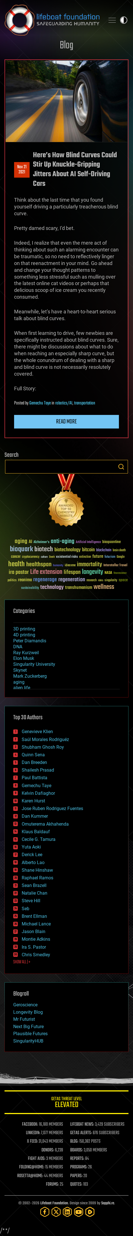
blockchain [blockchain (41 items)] (103, 550)
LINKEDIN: (33, 1133)
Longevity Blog (28, 1012)
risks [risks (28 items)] (100, 580)
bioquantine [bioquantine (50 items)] (111, 541)
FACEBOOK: (30, 1124)
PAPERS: (76, 1176)
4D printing (24, 635)
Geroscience (25, 1004)
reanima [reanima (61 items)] (25, 580)
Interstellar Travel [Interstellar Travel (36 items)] (115, 565)
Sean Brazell (34, 885)
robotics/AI (63, 403)
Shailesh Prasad (38, 770)
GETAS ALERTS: (81, 1133)
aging (19, 682)
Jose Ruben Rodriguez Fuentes (52, 808)
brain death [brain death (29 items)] (119, 550)
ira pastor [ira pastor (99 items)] (19, 572)
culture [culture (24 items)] (44, 557)
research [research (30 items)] (92, 580)
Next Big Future (28, 1026)
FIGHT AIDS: (36, 1158)
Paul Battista (34, 777)
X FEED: (32, 1141)
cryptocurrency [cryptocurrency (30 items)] (30, 557)
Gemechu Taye (40, 403)
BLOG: (74, 1141)
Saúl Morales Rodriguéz (45, 739)
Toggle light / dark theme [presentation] (123, 20)
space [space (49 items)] (123, 580)
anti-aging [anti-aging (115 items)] (62, 541)
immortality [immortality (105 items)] (89, 564)
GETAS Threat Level (66, 1103)
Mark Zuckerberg (30, 676)
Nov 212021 (21, 170)
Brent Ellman (34, 916)
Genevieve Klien (37, 731)
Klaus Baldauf (36, 831)
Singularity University (34, 664)
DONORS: (47, 1150)
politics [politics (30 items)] (12, 580)
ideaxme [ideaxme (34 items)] (70, 566)
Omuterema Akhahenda (45, 824)
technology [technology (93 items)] (52, 587)
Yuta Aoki (31, 847)
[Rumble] (89, 1212)
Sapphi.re (107, 1203)
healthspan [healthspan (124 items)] (39, 564)
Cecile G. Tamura (39, 839)
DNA (17, 646)
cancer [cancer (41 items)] (16, 557)
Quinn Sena (33, 754)
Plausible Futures (30, 1033)
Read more (66, 422)
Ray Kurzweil (26, 652)
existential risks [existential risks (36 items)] (67, 557)
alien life (21, 687)
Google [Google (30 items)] (121, 557)
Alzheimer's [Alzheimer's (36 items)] (41, 542)
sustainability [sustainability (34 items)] (30, 588)
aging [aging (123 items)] (21, 541)
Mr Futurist (24, 1019)
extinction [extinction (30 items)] (85, 557)
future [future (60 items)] (97, 556)
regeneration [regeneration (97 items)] (71, 579)
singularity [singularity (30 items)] (111, 580)
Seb (25, 908)
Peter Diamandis (29, 640)
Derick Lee (32, 854)
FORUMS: (52, 1184)
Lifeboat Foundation (54, 1203)
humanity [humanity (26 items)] (58, 565)
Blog (66, 46)
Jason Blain (33, 931)
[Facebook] (44, 1212)
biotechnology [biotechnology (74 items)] (67, 550)
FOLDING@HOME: (31, 1167)
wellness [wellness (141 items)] (104, 587)
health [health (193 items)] (16, 564)
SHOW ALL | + (21, 962)
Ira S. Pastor (34, 947)
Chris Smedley (36, 954)
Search (121, 466)
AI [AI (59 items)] (30, 542)
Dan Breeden (34, 762)
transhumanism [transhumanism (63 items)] (78, 587)
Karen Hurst (33, 801)
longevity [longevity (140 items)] (92, 572)
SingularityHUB (28, 1041)
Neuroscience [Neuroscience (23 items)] (120, 573)
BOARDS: (76, 1150)
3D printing (24, 629)
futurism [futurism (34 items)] (110, 557)
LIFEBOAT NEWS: (82, 1124)
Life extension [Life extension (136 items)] (46, 572)
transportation (84, 403)
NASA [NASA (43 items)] (108, 573)
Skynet (20, 670)
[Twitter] (56, 1212)
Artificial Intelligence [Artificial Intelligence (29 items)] (88, 542)
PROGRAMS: (78, 1167)
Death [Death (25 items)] (52, 557)
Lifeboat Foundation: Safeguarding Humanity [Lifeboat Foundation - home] (52, 20)
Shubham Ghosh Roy (43, 747)
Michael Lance (36, 924)
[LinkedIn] (67, 1212)
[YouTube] (78, 1212)
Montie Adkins (36, 939)
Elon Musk (23, 658)
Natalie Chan (34, 893)
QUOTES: (76, 1184)
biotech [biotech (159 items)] (43, 549)
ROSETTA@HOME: (30, 1176)
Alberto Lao (33, 862)
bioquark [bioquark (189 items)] (21, 549)
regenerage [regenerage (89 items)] (45, 580)
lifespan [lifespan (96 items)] (72, 572)
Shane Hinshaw (37, 870)
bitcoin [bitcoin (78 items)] (88, 550)
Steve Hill (31, 900)
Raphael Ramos (37, 877)
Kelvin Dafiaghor (38, 793)
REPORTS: (77, 1158)
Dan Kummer (35, 816)
